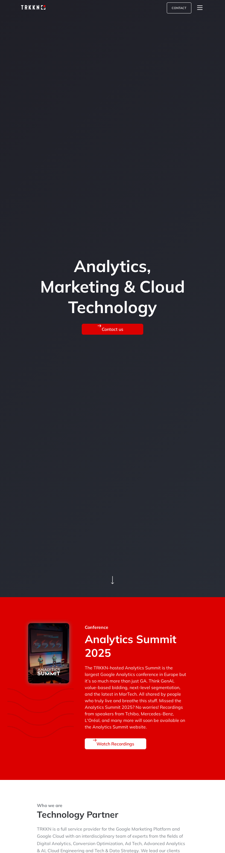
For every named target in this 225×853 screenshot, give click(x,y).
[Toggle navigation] (200, 8)
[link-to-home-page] (31, 8)
